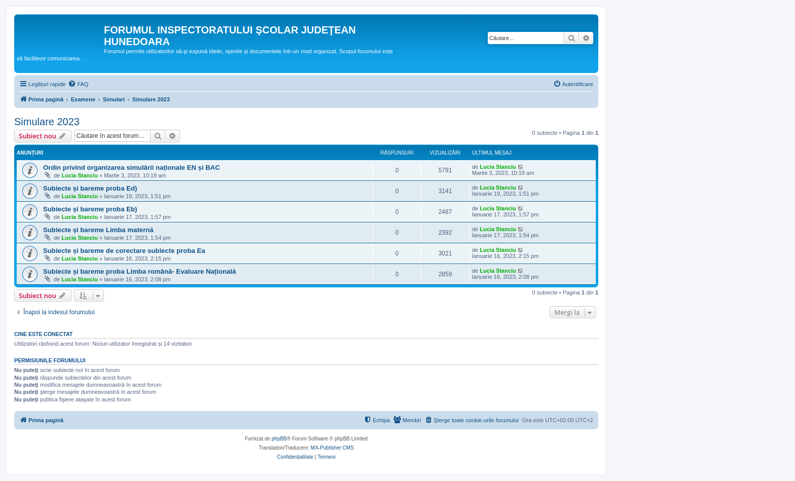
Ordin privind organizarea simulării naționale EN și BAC (131, 167)
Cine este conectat (43, 334)
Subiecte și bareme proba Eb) (90, 209)
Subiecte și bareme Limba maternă (98, 230)
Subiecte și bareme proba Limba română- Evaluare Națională (139, 271)
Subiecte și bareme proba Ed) (90, 188)
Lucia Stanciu (79, 175)
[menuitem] (78, 84)
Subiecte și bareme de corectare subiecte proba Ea (124, 250)
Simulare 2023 (47, 121)
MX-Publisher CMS (332, 448)
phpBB (279, 438)
